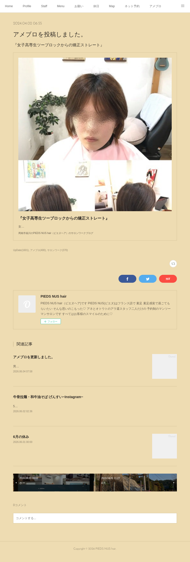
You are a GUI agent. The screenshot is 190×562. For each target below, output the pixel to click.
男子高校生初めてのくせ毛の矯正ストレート (42, 371)
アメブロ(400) (38, 255)
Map (112, 6)
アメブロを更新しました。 (34, 362)
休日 (96, 6)
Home (9, 6)
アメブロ (155, 6)
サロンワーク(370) (57, 255)
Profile (27, 6)
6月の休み (21, 442)
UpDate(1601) (21, 255)
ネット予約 (132, 6)
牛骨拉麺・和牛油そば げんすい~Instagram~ (48, 402)
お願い (78, 6)
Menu (61, 6)
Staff (44, 6)
